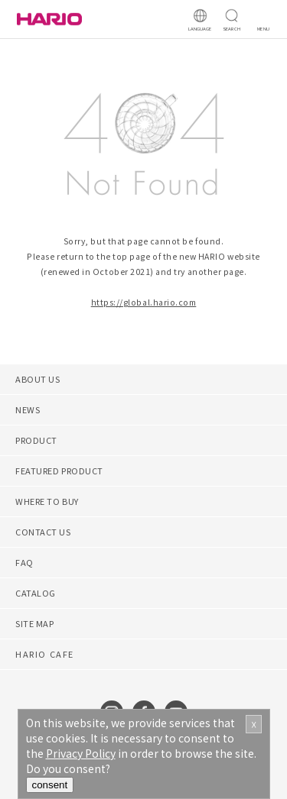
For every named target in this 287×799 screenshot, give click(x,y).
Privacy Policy (81, 753)
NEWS (27, 409)
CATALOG (35, 593)
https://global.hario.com (144, 302)
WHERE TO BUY (47, 501)
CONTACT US (43, 532)
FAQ (24, 562)
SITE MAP (34, 623)
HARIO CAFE (44, 654)
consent (50, 785)
